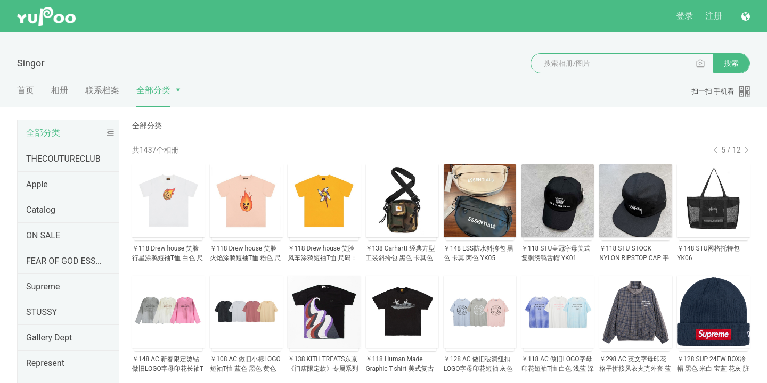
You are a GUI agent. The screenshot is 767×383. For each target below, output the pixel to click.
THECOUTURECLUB (63, 159)
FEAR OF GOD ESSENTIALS (66, 261)
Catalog (40, 210)
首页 (25, 90)
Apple (37, 184)
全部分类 (153, 90)
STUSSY (41, 312)
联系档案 (102, 90)
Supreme (43, 286)
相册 (59, 90)
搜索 (731, 63)
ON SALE (43, 235)
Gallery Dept (49, 337)
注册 (713, 16)
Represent (45, 363)
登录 (684, 16)
